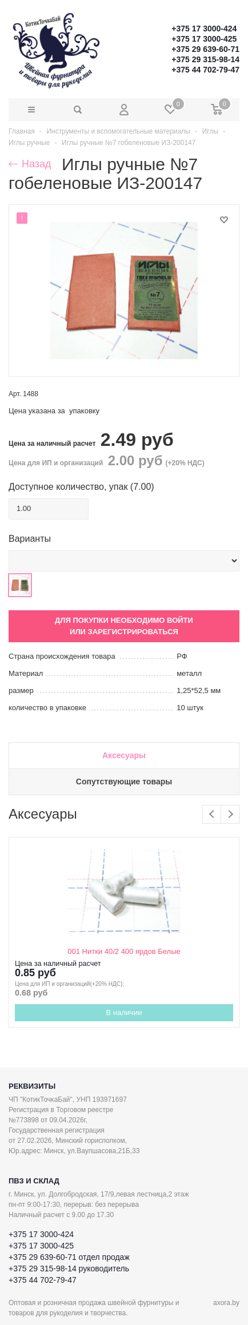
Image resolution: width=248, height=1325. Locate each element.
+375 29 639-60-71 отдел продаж (69, 1257)
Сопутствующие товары (124, 781)
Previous (211, 814)
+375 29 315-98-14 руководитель (69, 1268)
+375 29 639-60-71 (205, 49)
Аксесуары (124, 755)
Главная (22, 131)
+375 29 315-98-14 (205, 59)
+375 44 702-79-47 (205, 69)
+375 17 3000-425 (204, 38)
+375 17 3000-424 (204, 28)
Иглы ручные (29, 143)
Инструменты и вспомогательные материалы (118, 131)
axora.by (226, 1303)
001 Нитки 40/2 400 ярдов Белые (123, 951)
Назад (30, 164)
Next (230, 814)
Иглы (210, 131)
